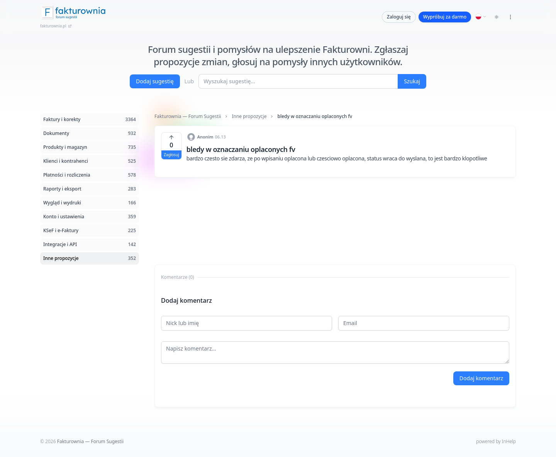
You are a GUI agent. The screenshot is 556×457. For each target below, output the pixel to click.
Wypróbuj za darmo (444, 16)
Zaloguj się (399, 16)
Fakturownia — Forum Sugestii (187, 116)
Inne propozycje (249, 116)
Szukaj (412, 81)
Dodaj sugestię (155, 81)
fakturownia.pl (56, 26)
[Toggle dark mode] (496, 17)
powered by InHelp (496, 441)
